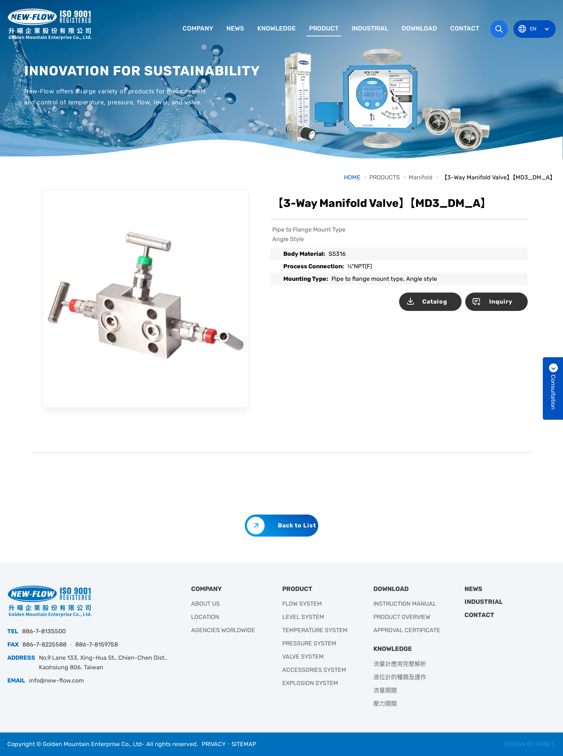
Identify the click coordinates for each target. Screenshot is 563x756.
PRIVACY (214, 744)
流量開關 (385, 690)
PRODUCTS (384, 177)
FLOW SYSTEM (302, 603)
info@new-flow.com (56, 680)
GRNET (545, 744)
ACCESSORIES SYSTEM (314, 669)
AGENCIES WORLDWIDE (223, 630)
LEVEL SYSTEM (303, 616)
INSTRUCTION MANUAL (404, 603)
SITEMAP (244, 744)
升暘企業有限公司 (49, 23)
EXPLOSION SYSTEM (310, 683)
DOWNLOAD (419, 28)
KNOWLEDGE (276, 28)
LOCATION (205, 616)
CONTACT (464, 28)
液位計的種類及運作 (399, 677)
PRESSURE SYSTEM (309, 643)
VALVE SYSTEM (303, 656)
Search (499, 29)
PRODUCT (323, 28)
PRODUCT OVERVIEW (401, 616)
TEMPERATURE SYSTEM (315, 630)
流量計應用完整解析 (399, 663)
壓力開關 (385, 703)
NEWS (235, 28)
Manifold (421, 177)
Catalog (434, 301)
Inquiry (501, 301)
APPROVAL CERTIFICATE (406, 630)
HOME (352, 177)
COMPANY (198, 28)
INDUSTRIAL (370, 28)
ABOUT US (205, 603)
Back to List (297, 525)
